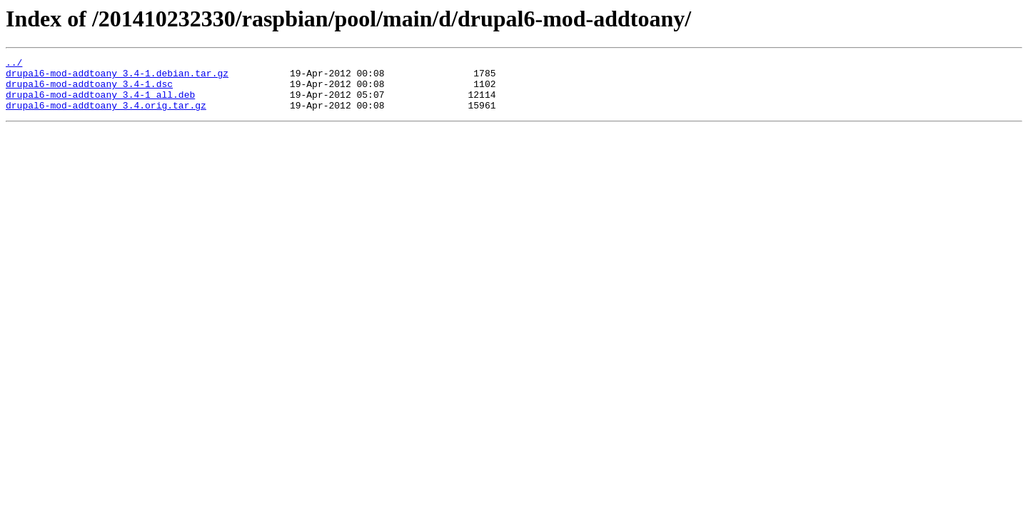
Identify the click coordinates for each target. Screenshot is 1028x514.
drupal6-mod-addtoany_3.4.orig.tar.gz (106, 115)
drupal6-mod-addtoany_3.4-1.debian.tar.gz (117, 77)
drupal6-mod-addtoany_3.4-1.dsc (89, 90)
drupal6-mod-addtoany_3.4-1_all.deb (100, 102)
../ (14, 64)
